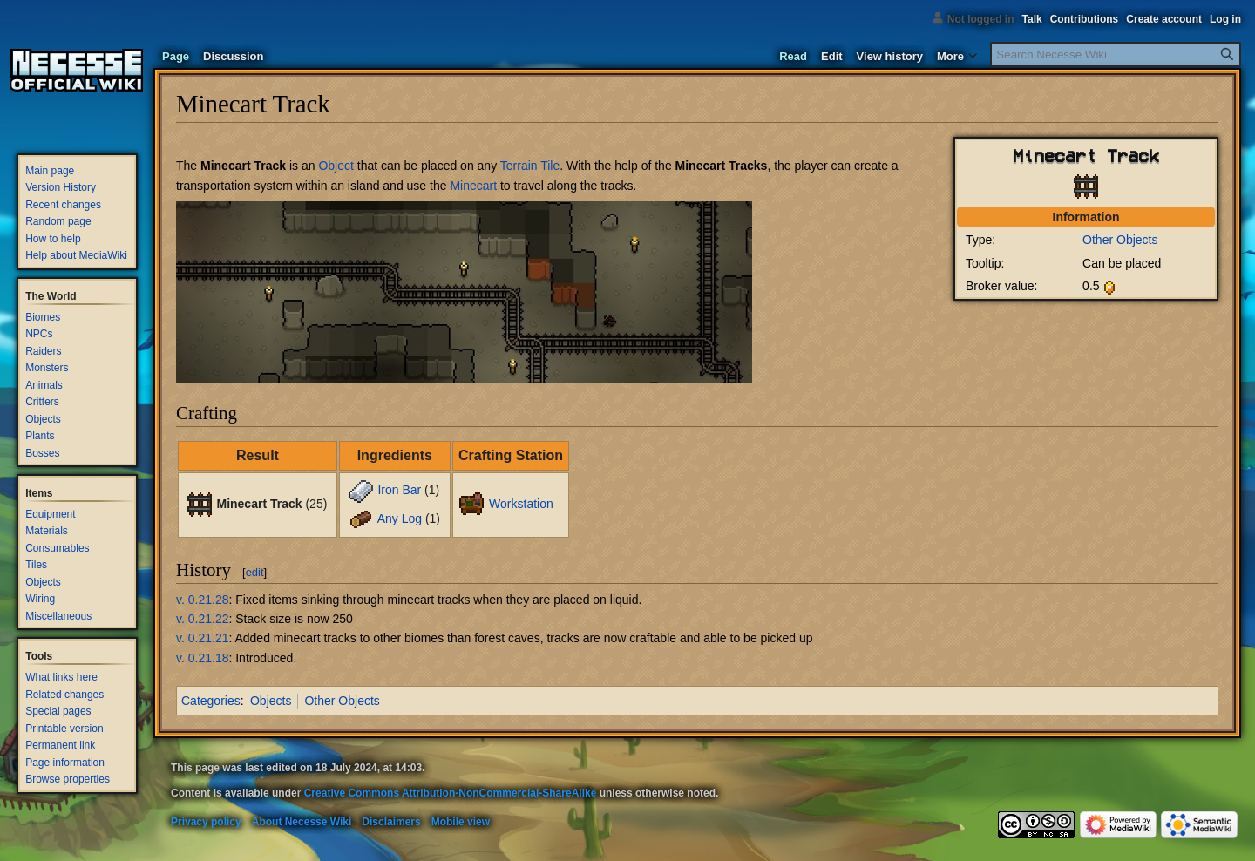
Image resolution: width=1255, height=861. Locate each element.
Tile (550, 166)
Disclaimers (391, 822)
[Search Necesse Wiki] (1115, 54)
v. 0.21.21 (202, 638)
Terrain (519, 166)
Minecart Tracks (721, 166)
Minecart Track (243, 166)
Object (335, 166)
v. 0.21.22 (202, 619)
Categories (211, 701)
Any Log (399, 518)
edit (255, 572)
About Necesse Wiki (302, 822)
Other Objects (1119, 240)
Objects (270, 701)
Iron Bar (399, 490)
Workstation (521, 504)
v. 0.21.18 (202, 658)
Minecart (473, 186)
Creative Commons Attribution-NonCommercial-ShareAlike (450, 793)
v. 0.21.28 (202, 600)
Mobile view (460, 822)
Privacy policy (206, 822)
